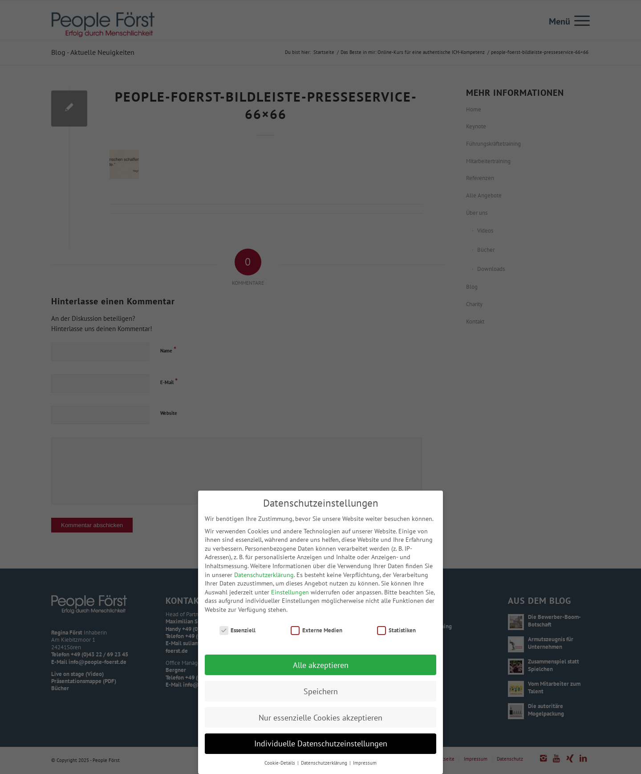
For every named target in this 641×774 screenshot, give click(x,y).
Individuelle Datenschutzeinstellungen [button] (320, 746)
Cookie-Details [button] (280, 766)
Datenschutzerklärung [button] (325, 766)
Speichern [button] (321, 694)
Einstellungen (290, 595)
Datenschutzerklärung (264, 577)
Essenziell (237, 633)
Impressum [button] (365, 766)
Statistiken (396, 633)
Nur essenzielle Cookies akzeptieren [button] (320, 720)
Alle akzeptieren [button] (321, 668)
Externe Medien (316, 633)
